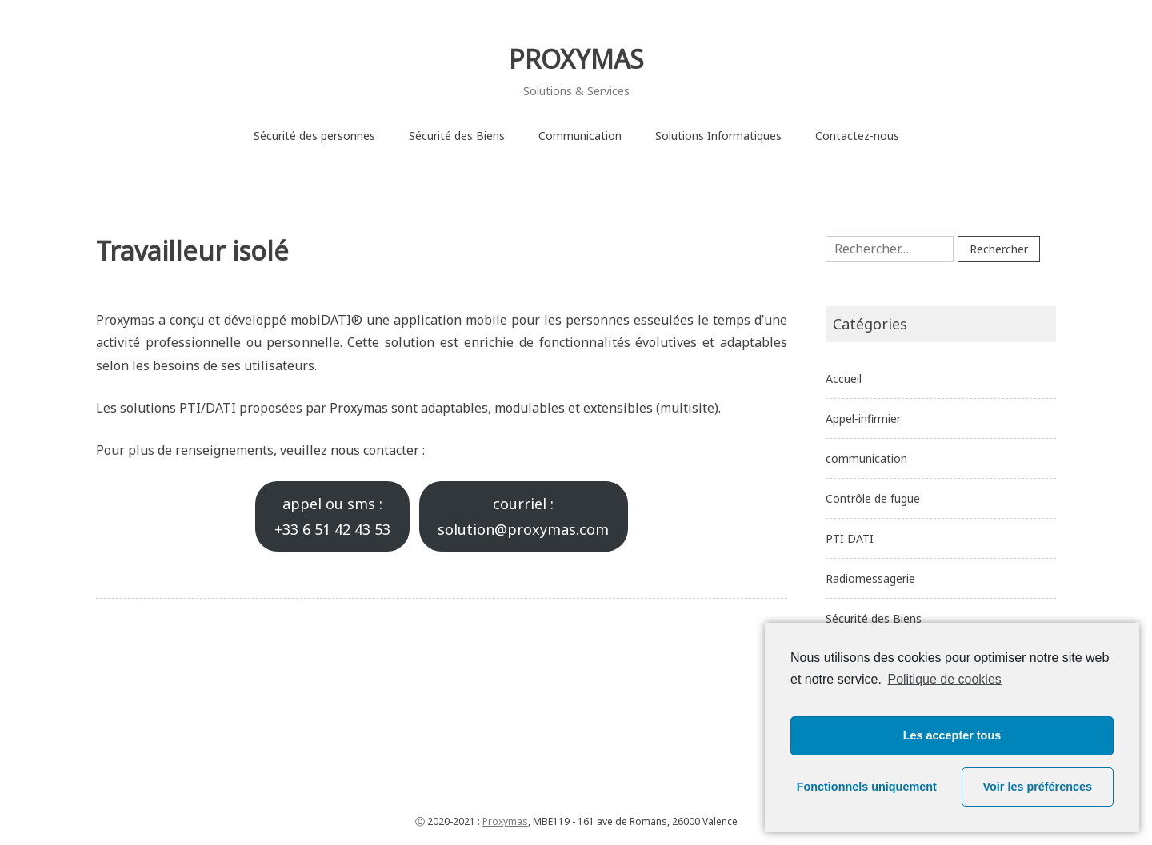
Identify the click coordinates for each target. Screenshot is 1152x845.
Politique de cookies (944, 679)
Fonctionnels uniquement (867, 786)
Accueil (844, 378)
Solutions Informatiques (718, 135)
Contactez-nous (857, 135)
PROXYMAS (576, 59)
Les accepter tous (952, 735)
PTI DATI (850, 538)
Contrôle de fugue (873, 498)
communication (866, 458)
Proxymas (505, 821)
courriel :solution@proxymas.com (523, 516)
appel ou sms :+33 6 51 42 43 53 (332, 516)
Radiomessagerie (870, 578)
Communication (580, 135)
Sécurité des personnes (314, 135)
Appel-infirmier (863, 418)
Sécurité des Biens (457, 135)
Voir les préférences (1038, 786)
